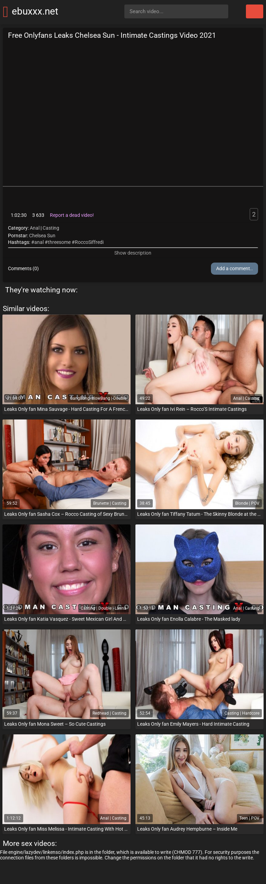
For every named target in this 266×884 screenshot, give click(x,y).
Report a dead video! (72, 215)
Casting (51, 228)
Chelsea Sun (42, 235)
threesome (59, 242)
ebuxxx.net (35, 11)
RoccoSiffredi (89, 242)
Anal (34, 228)
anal (39, 242)
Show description (132, 253)
